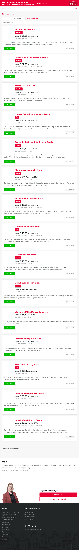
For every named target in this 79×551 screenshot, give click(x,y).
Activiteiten (5, 533)
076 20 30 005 (29, 521)
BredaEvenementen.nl (20, 3)
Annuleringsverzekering (9, 518)
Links (3, 546)
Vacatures (5, 536)
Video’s (4, 543)
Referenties (5, 531)
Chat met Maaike (58, 496)
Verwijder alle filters (33, 18)
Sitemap (4, 541)
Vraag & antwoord (7, 521)
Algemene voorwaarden (9, 516)
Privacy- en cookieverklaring (11, 513)
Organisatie (5, 528)
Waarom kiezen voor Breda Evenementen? (15, 472)
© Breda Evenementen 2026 (33, 531)
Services (5, 538)
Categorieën (6, 523)
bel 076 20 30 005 (58, 500)
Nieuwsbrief (6, 526)
